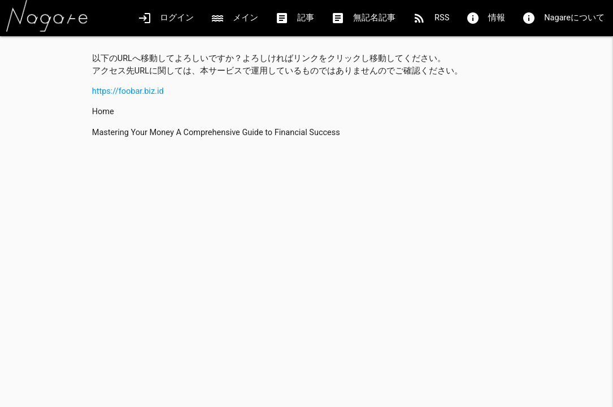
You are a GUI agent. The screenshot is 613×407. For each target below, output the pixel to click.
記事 (294, 18)
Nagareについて (563, 18)
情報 (485, 18)
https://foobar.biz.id (128, 91)
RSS (430, 18)
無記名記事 (363, 18)
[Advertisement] (306, 226)
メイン (234, 18)
